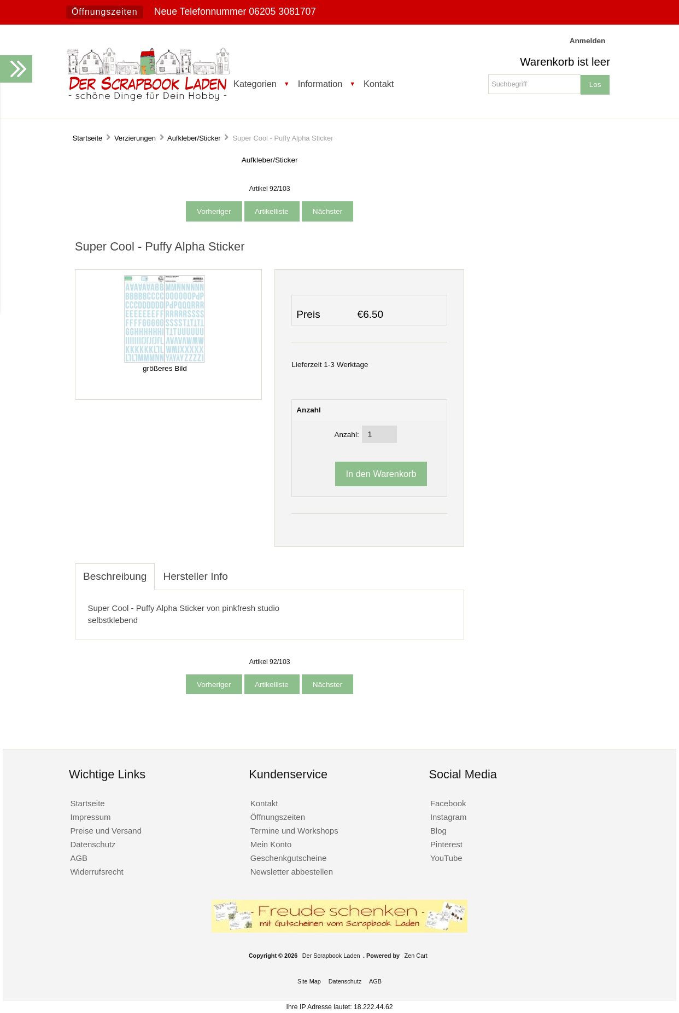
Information (320, 84)
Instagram (448, 817)
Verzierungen (135, 138)
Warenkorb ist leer (565, 62)
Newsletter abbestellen (291, 871)
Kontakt (379, 84)
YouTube (446, 858)
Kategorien (255, 84)
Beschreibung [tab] (115, 576)
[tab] (244, 570)
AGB (78, 858)
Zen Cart (416, 955)
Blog (438, 830)
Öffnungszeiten (105, 11)
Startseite (88, 138)
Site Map (309, 981)
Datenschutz (92, 844)
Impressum (90, 817)
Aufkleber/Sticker (194, 138)
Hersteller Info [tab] (195, 576)
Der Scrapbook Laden (331, 955)
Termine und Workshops (294, 830)
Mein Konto (271, 844)
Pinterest (446, 844)
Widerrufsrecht (96, 871)
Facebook (448, 803)
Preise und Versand (106, 830)
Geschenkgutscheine (288, 858)
